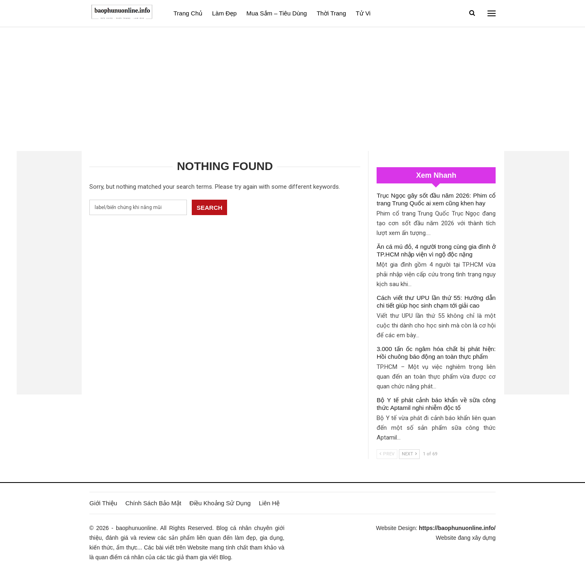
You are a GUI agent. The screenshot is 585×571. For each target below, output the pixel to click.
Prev (386, 454)
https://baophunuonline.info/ (457, 528)
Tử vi (363, 13)
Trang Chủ (187, 13)
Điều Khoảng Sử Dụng (220, 503)
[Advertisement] (292, 88)
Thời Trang (331, 13)
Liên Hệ (269, 503)
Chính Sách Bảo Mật (153, 503)
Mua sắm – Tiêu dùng (277, 13)
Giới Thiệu (103, 503)
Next (409, 454)
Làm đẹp (224, 13)
